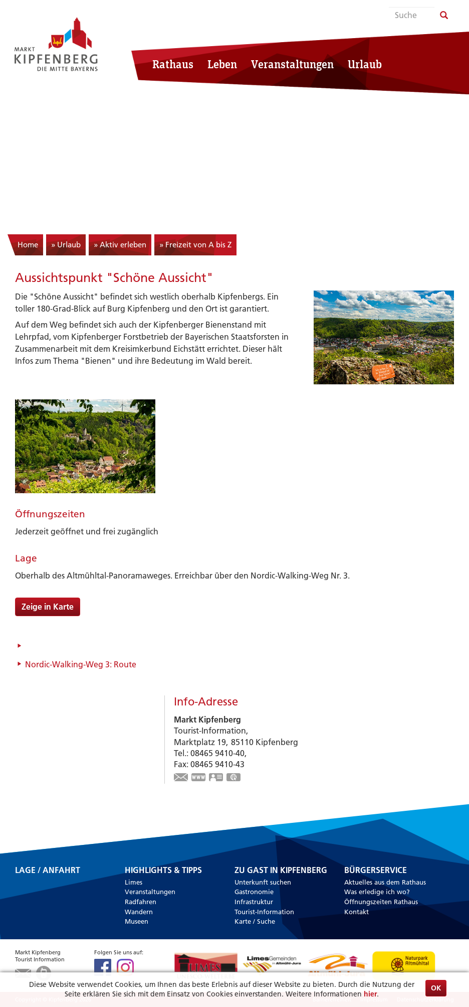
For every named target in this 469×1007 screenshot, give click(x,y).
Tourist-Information (264, 912)
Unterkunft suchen (262, 882)
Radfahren (140, 902)
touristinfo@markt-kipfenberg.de (181, 778)
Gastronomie (254, 892)
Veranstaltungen (292, 64)
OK (436, 987)
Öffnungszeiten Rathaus (381, 902)
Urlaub (365, 64)
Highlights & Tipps (163, 871)
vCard (216, 778)
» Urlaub (66, 244)
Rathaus (172, 64)
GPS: (234, 778)
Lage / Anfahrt (47, 871)
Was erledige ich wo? (377, 892)
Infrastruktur (253, 902)
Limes (133, 882)
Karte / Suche (254, 921)
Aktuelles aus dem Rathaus (385, 882)
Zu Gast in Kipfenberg (280, 871)
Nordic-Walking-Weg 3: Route (80, 664)
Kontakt (356, 912)
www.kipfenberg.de (198, 778)
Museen (136, 921)
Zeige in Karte (48, 607)
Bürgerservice (375, 871)
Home (28, 244)
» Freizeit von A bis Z (195, 244)
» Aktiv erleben (120, 244)
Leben (222, 64)
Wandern (139, 912)
